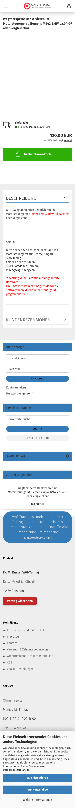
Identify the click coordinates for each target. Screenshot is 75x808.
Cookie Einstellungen (20, 669)
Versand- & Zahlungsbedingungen (28, 649)
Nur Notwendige (37, 789)
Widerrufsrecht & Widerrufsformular (30, 656)
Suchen (38, 429)
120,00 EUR (37, 504)
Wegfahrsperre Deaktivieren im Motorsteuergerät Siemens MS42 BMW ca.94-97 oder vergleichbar (37, 492)
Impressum (14, 636)
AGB (9, 662)
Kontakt (12, 643)
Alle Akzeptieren (37, 778)
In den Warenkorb (33, 154)
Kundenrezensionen (28, 320)
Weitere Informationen (37, 800)
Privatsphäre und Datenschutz (26, 630)
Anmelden (37, 378)
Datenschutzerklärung (16, 769)
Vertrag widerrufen (20, 601)
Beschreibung (21, 198)
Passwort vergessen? (19, 393)
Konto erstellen (16, 387)
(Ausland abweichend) (40, 127)
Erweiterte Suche (37, 438)
